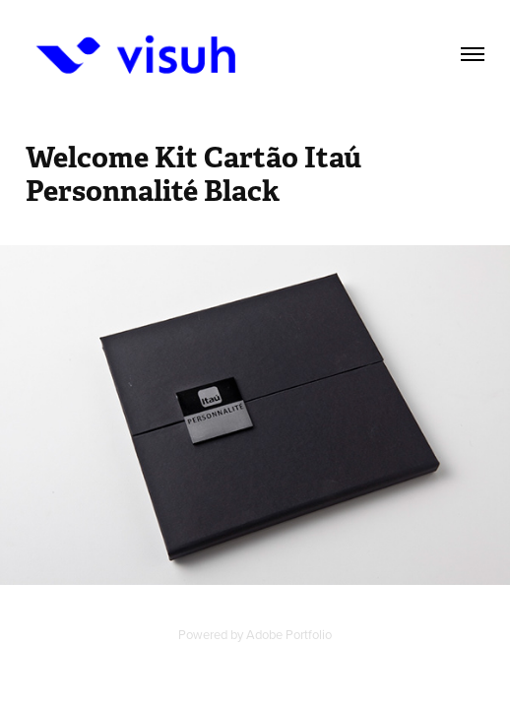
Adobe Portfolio (289, 634)
